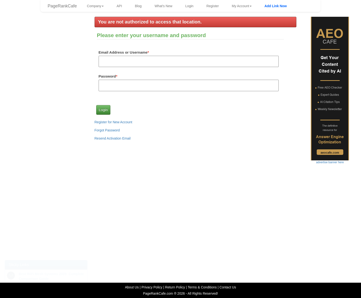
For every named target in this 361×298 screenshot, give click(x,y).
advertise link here (46, 88)
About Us (132, 287)
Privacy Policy (151, 287)
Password (107, 76)
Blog (138, 6)
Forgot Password (107, 130)
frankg (52, 48)
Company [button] (95, 6)
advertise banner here (46, 168)
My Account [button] (241, 6)
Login (189, 6)
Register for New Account (113, 122)
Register (212, 6)
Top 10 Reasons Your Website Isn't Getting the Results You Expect (40, 246)
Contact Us (228, 287)
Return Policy (175, 287)
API (119, 6)
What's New (163, 6)
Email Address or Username (123, 52)
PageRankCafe (62, 6)
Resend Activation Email (113, 138)
